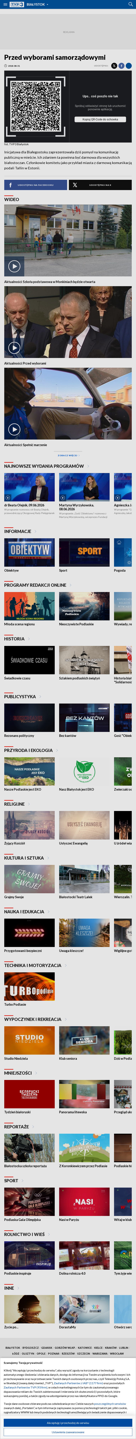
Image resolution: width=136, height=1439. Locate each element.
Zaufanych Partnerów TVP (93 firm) (25, 1387)
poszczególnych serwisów (110, 1403)
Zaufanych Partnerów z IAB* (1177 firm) (78, 1383)
